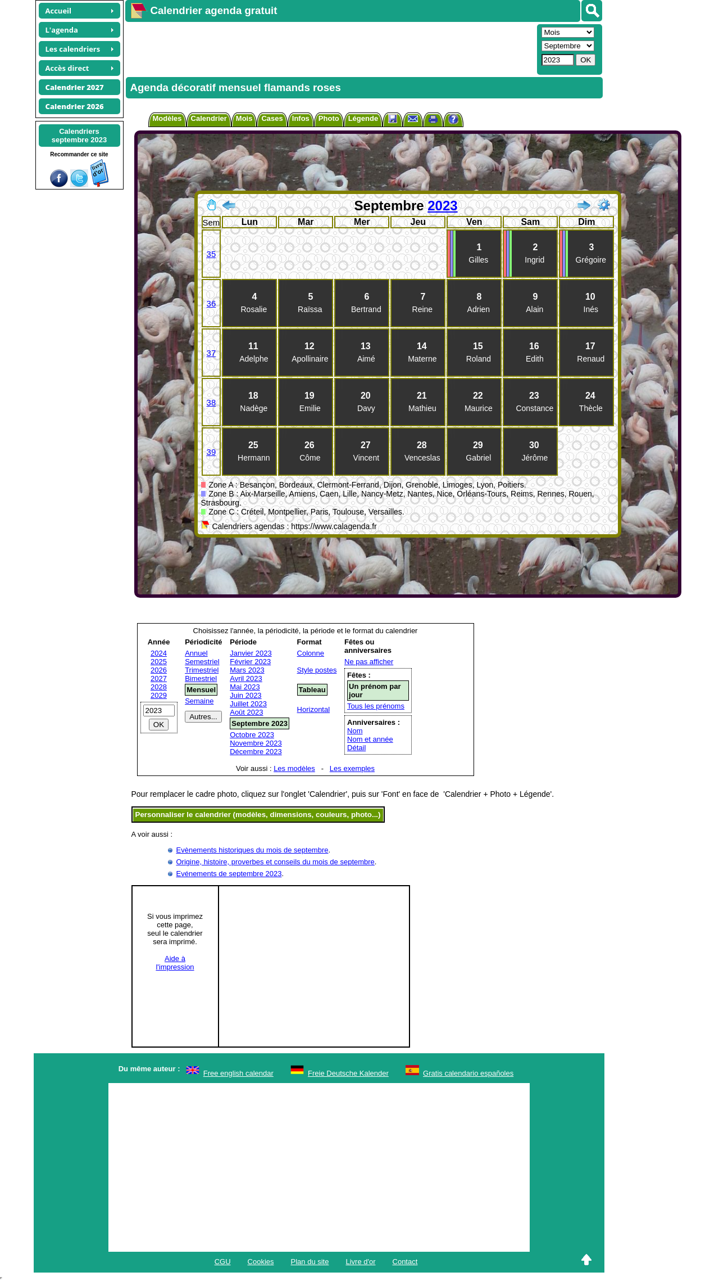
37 (211, 353)
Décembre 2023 (256, 751)
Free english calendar (238, 1073)
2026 (159, 670)
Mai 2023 (245, 687)
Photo (328, 118)
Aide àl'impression (175, 962)
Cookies (261, 1261)
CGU (223, 1261)
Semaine (199, 701)
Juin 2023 (245, 695)
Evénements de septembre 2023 (229, 873)
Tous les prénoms (375, 706)
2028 (159, 687)
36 (211, 303)
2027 (159, 678)
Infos (301, 118)
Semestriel (202, 661)
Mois (244, 118)
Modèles (167, 118)
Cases (272, 118)
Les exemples (352, 768)
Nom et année (370, 739)
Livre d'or (360, 1261)
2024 (159, 653)
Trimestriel (202, 670)
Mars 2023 (247, 670)
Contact (405, 1261)
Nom (354, 731)
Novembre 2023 (256, 743)
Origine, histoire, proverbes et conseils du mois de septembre (275, 862)
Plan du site (310, 1261)
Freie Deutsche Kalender (348, 1073)
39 (211, 452)
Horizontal (313, 709)
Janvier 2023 (250, 653)
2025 (159, 661)
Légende (363, 118)
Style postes (317, 670)
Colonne (310, 653)
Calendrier (209, 118)
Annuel (196, 653)
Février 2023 (250, 661)
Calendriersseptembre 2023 (79, 135)
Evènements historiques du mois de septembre (252, 850)
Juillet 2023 (248, 704)
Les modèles (294, 768)
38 (211, 402)
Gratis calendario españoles (468, 1073)
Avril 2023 (246, 678)
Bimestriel (201, 678)
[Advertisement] (329, 48)
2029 (159, 695)
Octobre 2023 (252, 734)
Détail (356, 747)
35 (211, 254)
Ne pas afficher (368, 661)
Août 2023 (246, 712)
